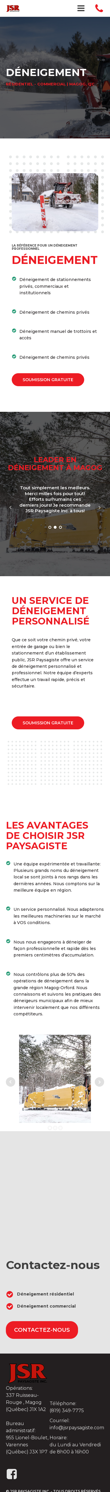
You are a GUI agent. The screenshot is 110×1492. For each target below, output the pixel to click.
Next (99, 507)
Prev (10, 507)
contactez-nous (42, 1329)
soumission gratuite (48, 379)
